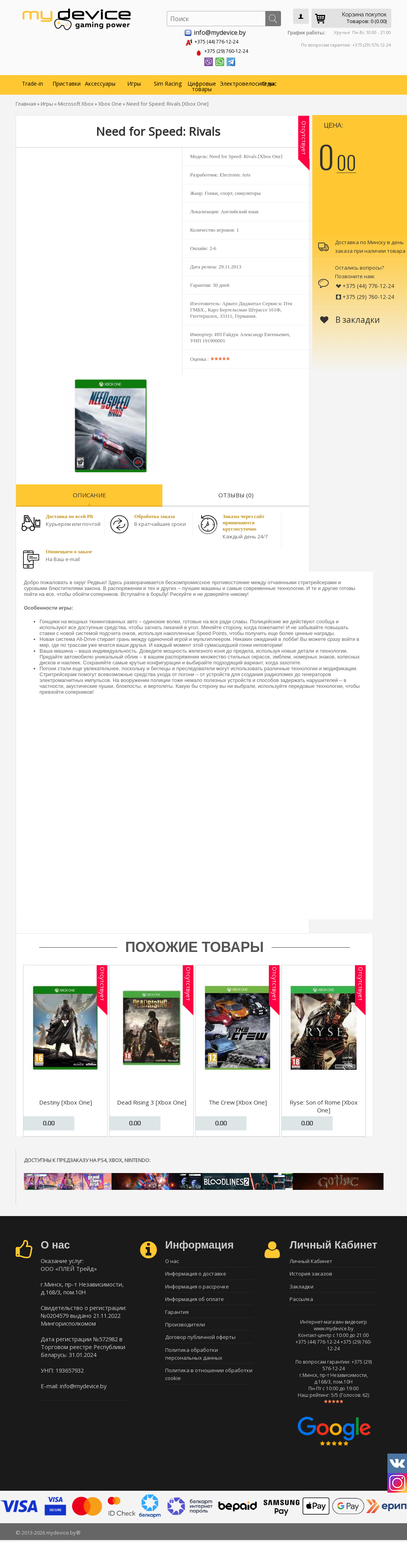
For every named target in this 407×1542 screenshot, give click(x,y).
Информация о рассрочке (197, 1286)
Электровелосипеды (236, 82)
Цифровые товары (201, 84)
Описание (89, 493)
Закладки (301, 1286)
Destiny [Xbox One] (65, 1101)
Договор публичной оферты (200, 1341)
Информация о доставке (195, 1273)
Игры (134, 82)
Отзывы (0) (236, 493)
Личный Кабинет (311, 1259)
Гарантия (177, 1314)
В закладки (350, 318)
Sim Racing (168, 82)
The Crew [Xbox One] (238, 1101)
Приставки (66, 82)
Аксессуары (100, 82)
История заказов (311, 1273)
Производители (185, 1327)
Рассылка (301, 1300)
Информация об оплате (194, 1300)
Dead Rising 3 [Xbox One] (151, 1101)
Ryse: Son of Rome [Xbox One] (324, 1104)
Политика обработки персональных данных (193, 1359)
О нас (269, 82)
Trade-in (32, 82)
